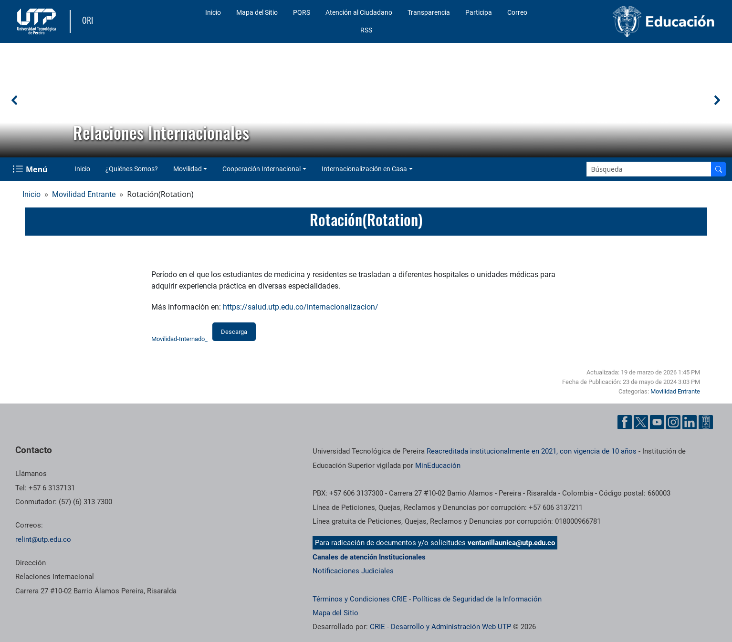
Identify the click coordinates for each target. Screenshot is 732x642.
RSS (366, 30)
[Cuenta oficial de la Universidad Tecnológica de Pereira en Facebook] (624, 422)
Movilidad (187, 169)
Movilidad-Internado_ (179, 338)
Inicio (213, 12)
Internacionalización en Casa (364, 169)
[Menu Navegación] (31, 169)
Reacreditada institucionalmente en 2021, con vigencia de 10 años (532, 451)
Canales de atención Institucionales (369, 557)
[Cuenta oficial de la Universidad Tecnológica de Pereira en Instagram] (673, 422)
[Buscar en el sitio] (718, 169)
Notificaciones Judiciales (353, 571)
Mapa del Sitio (257, 12)
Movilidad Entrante (83, 194)
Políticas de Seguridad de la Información (477, 599)
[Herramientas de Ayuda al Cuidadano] (706, 422)
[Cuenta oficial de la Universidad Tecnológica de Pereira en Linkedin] (689, 422)
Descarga (234, 331)
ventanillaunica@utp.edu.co (511, 542)
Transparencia (429, 12)
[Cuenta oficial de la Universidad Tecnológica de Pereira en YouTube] (657, 422)
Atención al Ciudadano (358, 12)
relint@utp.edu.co (43, 539)
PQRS (301, 12)
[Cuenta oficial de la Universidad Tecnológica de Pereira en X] (641, 422)
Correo (517, 12)
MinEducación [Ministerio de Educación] (437, 465)
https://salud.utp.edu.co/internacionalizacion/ (300, 306)
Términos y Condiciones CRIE (360, 599)
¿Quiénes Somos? (131, 169)
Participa (478, 12)
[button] (14, 100)
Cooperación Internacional (261, 169)
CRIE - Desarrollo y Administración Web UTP (440, 626)
